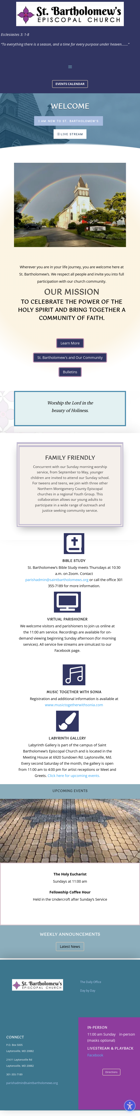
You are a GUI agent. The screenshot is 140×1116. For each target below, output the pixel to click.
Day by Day (87, 994)
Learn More (70, 343)
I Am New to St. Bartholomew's (68, 121)
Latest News (70, 946)
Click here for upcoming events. (74, 775)
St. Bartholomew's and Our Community (70, 357)
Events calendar (70, 84)
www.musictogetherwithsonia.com (74, 704)
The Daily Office (90, 986)
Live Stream (72, 134)
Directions (111, 1075)
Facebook (95, 1058)
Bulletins (70, 371)
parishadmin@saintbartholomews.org (56, 579)
